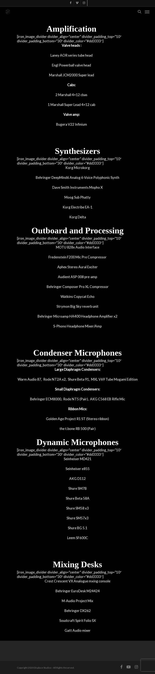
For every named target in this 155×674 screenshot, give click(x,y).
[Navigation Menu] (147, 12)
